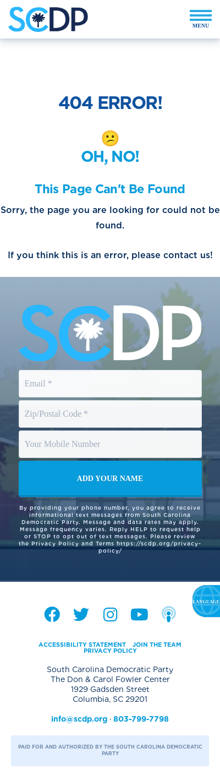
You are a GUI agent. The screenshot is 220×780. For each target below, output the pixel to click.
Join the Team (157, 644)
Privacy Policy (110, 650)
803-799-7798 (141, 718)
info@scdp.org (79, 718)
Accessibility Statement (82, 644)
